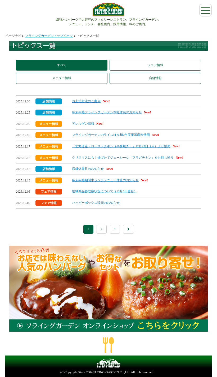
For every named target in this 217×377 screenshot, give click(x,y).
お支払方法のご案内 (86, 101)
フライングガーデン (108, 9)
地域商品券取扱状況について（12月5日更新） (104, 191)
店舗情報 (155, 78)
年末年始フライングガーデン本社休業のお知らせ (107, 112)
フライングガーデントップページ (49, 36)
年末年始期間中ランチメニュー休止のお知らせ (105, 180)
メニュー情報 (61, 78)
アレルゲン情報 (83, 123)
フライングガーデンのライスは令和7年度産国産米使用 (111, 135)
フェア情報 (155, 65)
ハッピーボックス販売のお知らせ (96, 203)
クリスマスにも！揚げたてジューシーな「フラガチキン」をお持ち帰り (123, 157)
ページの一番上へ (108, 345)
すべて (61, 65)
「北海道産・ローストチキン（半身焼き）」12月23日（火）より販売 (121, 146)
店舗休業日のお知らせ (88, 169)
